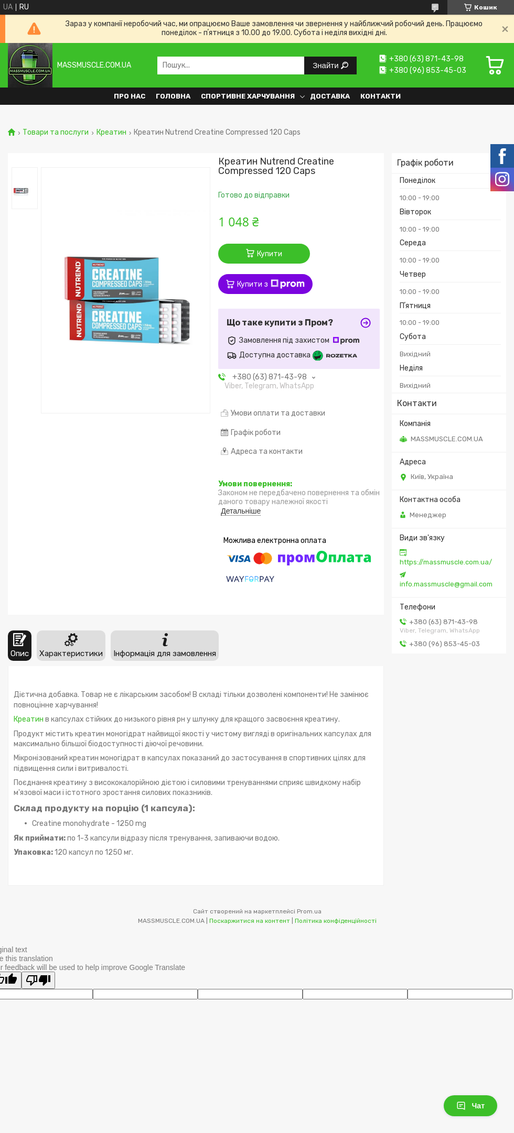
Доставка (330, 96)
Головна (173, 96)
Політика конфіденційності (336, 920)
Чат (470, 1105)
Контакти (380, 96)
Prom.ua (309, 911)
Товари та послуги (56, 132)
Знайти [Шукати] (326, 65)
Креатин (111, 132)
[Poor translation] (38, 980)
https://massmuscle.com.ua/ (446, 562)
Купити (269, 253)
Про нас (129, 96)
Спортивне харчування (248, 96)
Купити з (271, 284)
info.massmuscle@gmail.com (446, 584)
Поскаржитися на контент (249, 920)
